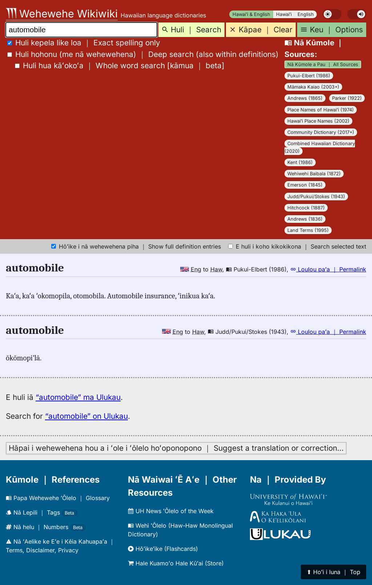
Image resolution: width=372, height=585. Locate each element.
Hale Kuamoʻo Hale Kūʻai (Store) (176, 563)
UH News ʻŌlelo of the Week (171, 511)
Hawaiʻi (284, 14)
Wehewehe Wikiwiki (62, 13)
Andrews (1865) (305, 98)
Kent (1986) (300, 162)
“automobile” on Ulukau (86, 416)
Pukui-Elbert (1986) (308, 76)
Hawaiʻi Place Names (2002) (318, 121)
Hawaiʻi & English (251, 14)
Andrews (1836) (305, 219)
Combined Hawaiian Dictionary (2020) (319, 147)
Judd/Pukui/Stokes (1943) (316, 196)
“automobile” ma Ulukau (78, 397)
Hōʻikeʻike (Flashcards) (163, 548)
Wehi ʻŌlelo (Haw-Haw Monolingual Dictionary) (180, 530)
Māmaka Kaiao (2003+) (313, 87)
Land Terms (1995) (308, 230)
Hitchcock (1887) (306, 208)
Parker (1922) (347, 98)
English (306, 14)
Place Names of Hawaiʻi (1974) (320, 110)
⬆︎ (333, 572)
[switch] (332, 14)
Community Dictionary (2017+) (320, 132)
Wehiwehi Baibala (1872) (314, 174)
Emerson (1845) (305, 185)
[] (120, 65)
